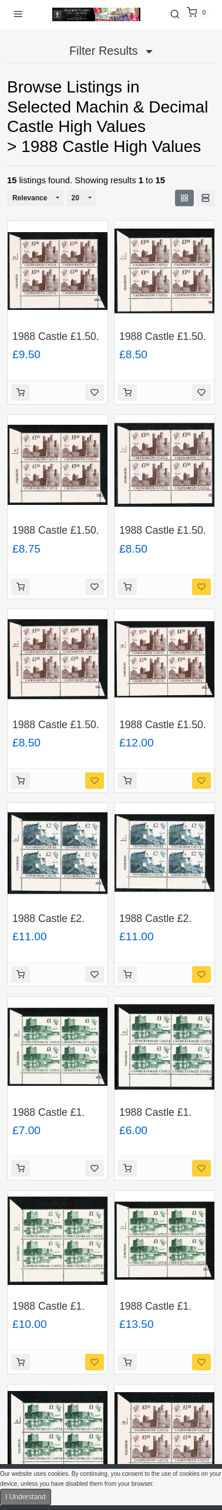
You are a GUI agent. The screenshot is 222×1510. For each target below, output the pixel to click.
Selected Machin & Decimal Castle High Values (107, 117)
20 (75, 198)
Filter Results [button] (111, 50)
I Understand (25, 1497)
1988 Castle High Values (111, 146)
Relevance (29, 198)
